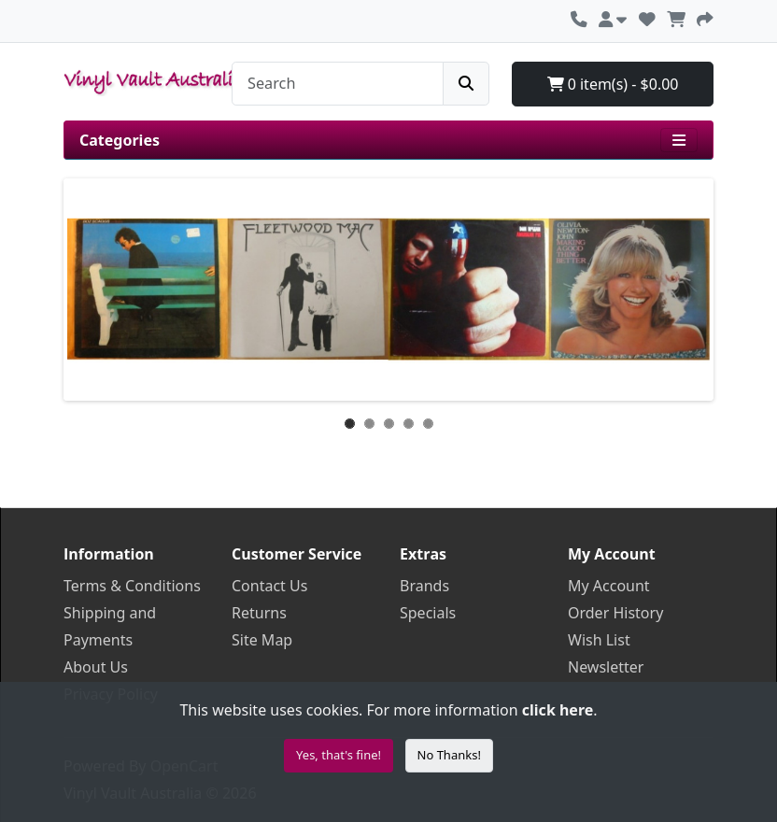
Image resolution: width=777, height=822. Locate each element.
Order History (615, 612)
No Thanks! (449, 754)
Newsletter (605, 667)
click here (557, 710)
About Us (96, 667)
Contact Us (269, 585)
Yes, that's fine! (338, 754)
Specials (428, 612)
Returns (259, 612)
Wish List (599, 640)
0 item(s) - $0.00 (613, 84)
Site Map (262, 640)
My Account (609, 585)
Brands (424, 585)
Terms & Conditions (132, 585)
